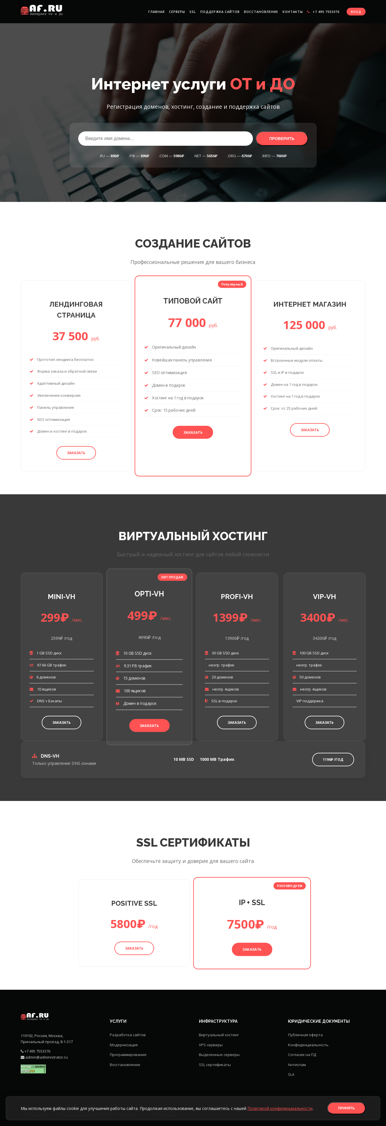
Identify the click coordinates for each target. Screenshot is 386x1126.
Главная (156, 11)
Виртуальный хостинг (219, 1034)
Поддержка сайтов (220, 11)
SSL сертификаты (215, 1064)
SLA (291, 1074)
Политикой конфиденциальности (279, 1108)
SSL (192, 11)
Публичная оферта (305, 1034)
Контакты (293, 11)
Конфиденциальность (308, 1044)
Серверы (177, 11)
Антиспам (297, 1064)
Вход (356, 11)
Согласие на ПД (302, 1054)
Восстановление (261, 11)
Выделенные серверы (219, 1054)
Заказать (76, 452)
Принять (346, 1108)
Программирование (128, 1054)
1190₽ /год (333, 759)
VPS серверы (211, 1044)
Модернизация (124, 1044)
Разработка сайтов (128, 1034)
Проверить (282, 138)
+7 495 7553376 (323, 11)
